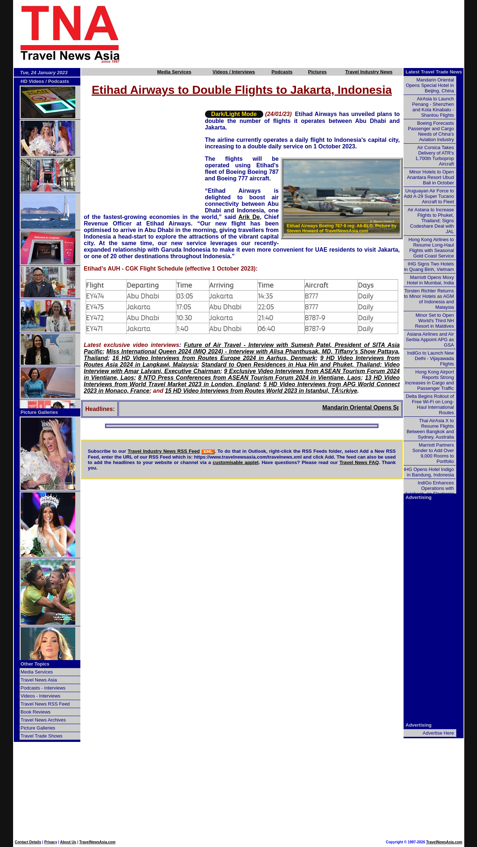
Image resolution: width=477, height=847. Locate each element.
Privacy (50, 842)
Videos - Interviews (41, 696)
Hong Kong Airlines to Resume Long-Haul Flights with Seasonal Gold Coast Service (431, 248)
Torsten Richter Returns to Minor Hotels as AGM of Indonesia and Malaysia (429, 299)
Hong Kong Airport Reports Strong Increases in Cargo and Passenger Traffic (429, 380)
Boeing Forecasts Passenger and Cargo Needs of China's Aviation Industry (431, 131)
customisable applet (235, 462)
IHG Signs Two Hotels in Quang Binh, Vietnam (429, 266)
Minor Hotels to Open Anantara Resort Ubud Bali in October (430, 177)
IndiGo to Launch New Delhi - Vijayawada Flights (430, 358)
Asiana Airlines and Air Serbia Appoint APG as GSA (430, 339)
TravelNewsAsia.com (97, 842)
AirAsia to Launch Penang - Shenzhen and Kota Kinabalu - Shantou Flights (433, 107)
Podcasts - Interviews (43, 688)
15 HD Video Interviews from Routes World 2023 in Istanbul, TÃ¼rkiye (261, 391)
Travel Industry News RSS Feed (164, 451)
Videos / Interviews (233, 72)
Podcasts (282, 72)
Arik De (249, 217)
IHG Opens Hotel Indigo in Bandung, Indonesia (429, 472)
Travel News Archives (43, 720)
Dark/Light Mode (234, 114)
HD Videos (32, 81)
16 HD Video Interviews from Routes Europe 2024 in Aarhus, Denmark (214, 358)
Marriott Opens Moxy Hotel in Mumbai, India (430, 280)
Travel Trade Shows (42, 736)
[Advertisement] (304, 33)
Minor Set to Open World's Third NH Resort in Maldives (434, 320)
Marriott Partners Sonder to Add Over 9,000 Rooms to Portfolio (433, 453)
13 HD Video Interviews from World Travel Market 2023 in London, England (242, 381)
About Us (68, 842)
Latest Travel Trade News (434, 72)
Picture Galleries (39, 412)
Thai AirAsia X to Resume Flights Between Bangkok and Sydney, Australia (430, 429)
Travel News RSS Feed (45, 704)
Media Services (174, 72)
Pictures (317, 72)
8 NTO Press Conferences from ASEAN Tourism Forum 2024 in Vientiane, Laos (249, 378)
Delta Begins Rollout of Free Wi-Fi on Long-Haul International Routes (430, 404)
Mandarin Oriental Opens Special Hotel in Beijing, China (430, 85)
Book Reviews (36, 712)
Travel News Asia (39, 680)
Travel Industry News (369, 72)
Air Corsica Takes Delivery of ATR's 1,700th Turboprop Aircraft (434, 156)
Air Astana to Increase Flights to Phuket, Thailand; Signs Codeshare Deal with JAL (431, 220)
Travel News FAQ (359, 462)
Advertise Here (438, 733)
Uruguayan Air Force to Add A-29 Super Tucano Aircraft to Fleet (429, 196)
